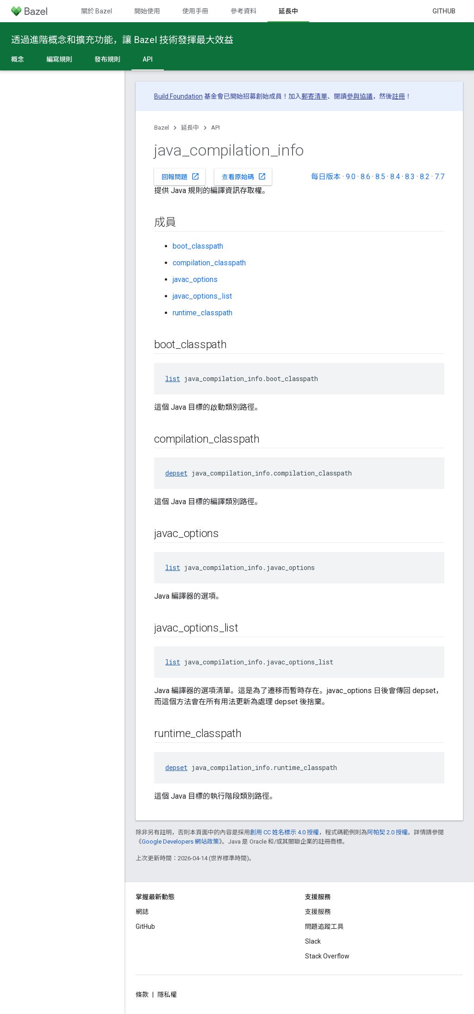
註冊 (398, 96)
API (215, 127)
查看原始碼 (244, 176)
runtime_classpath (202, 312)
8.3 (410, 176)
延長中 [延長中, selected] (288, 11)
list (172, 378)
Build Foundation (178, 96)
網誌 (142, 911)
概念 (17, 59)
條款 (142, 994)
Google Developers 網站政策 (180, 841)
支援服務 (318, 911)
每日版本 (326, 176)
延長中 (190, 127)
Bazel (161, 127)
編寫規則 (59, 59)
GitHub (443, 11)
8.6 (365, 176)
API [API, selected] (148, 59)
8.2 (425, 176)
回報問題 (181, 176)
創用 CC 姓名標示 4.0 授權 (284, 832)
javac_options (195, 279)
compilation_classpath (209, 262)
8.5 (380, 176)
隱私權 (167, 994)
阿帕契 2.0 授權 (387, 832)
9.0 (351, 176)
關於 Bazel (96, 11)
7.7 (439, 176)
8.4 (395, 176)
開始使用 (147, 11)
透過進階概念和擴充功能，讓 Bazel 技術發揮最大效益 (122, 39)
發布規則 (107, 59)
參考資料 (243, 11)
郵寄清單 (314, 96)
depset (176, 473)
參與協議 (360, 96)
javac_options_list (202, 296)
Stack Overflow (327, 956)
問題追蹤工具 (324, 926)
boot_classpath (198, 246)
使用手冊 (195, 11)
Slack (313, 941)
